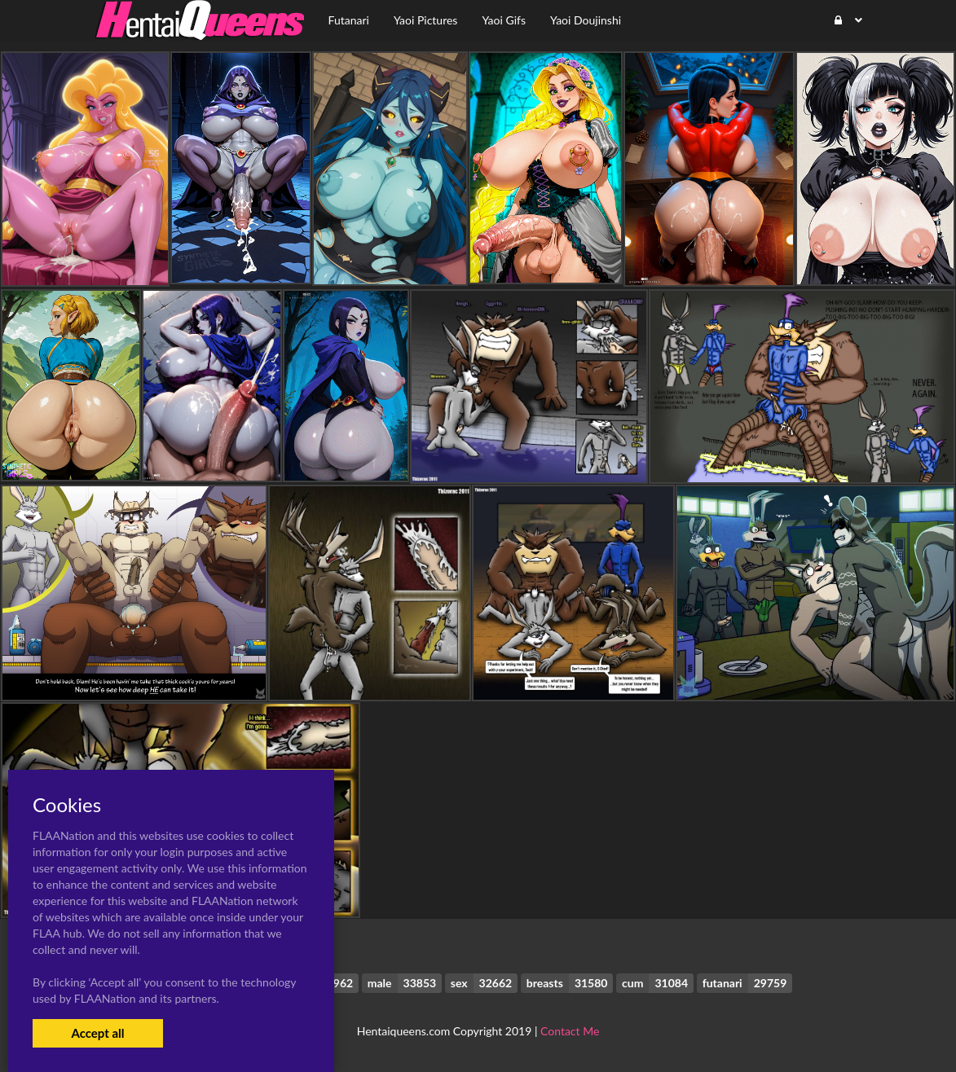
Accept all (97, 1033)
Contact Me (569, 1031)
